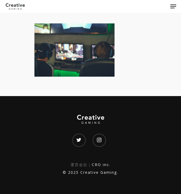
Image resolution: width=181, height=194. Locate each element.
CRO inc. (101, 164)
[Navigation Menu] (173, 6)
